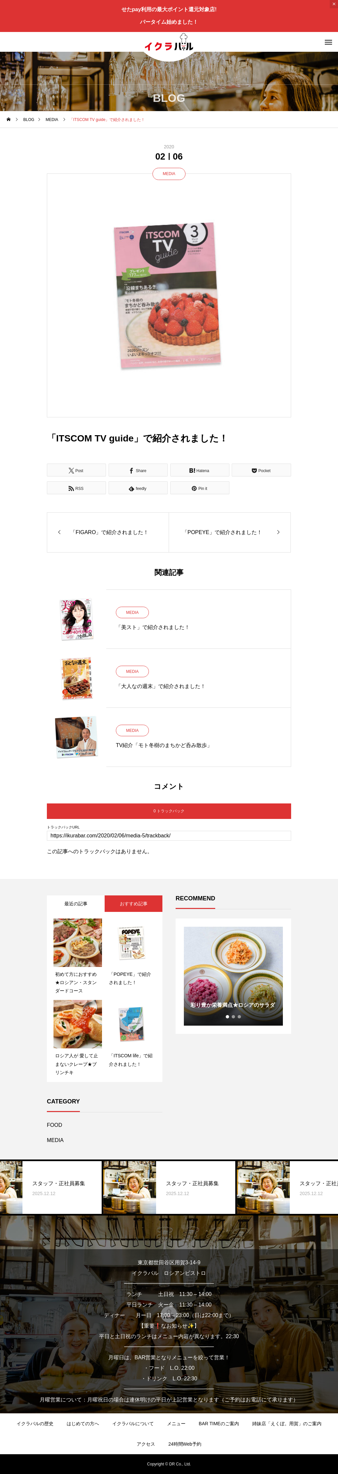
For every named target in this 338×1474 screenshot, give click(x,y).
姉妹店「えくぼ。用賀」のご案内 (286, 1423)
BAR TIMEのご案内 (219, 1423)
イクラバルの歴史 (35, 1423)
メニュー (176, 1423)
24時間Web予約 (184, 1444)
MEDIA (169, 173)
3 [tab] (240, 1016)
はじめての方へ (83, 1423)
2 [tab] (234, 1016)
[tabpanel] (233, 976)
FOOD (54, 1125)
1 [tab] (228, 1016)
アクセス (146, 1444)
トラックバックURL (63, 827)
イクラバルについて (133, 1423)
